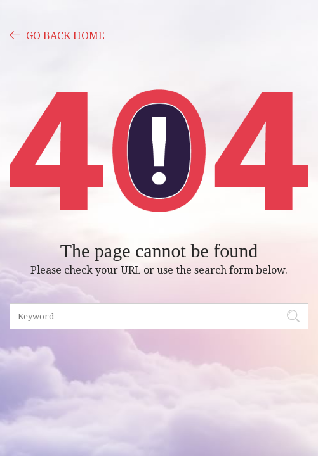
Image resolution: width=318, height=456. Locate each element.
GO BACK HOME (57, 34)
